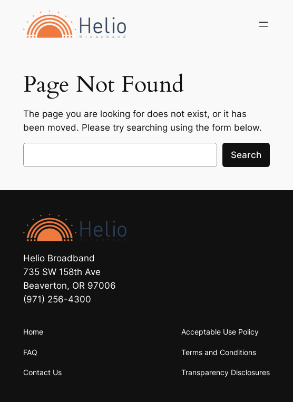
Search (246, 155)
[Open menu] (263, 24)
